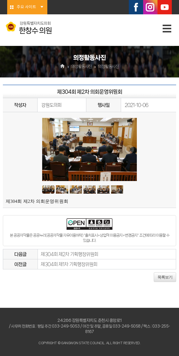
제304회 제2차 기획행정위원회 (69, 254)
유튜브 (164, 7)
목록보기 (164, 277)
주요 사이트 (26, 7)
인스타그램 (150, 7)
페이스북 (136, 7)
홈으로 (63, 67)
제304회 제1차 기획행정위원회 (69, 264)
